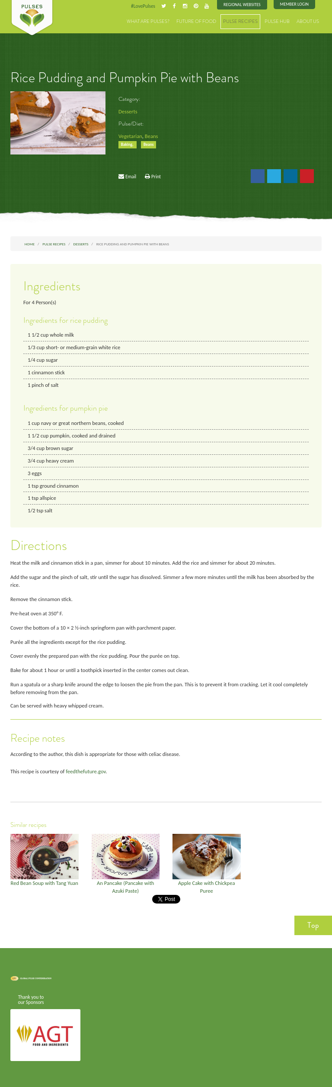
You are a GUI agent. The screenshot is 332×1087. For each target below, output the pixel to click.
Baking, (127, 144)
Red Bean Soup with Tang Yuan (44, 883)
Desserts (127, 111)
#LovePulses (143, 6)
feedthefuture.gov (85, 771)
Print (156, 177)
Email (130, 177)
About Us (308, 21)
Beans (151, 136)
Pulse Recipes (240, 21)
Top (313, 925)
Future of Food (196, 21)
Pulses (32, 18)
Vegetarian (130, 136)
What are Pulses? (148, 21)
